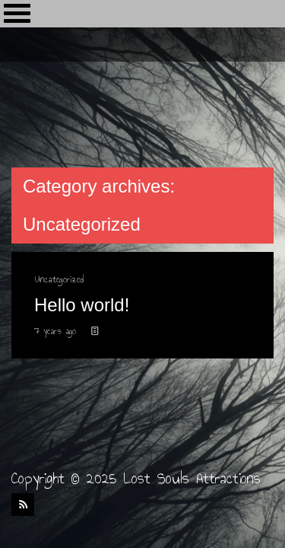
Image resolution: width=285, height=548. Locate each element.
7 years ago (57, 331)
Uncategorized (59, 279)
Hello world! (81, 305)
